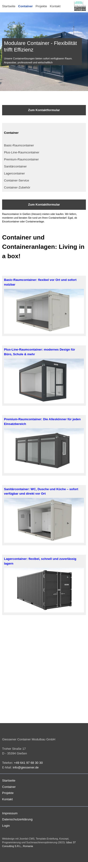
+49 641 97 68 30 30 (28, 762)
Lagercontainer (14, 173)
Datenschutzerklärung (17, 819)
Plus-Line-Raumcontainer (21, 152)
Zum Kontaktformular (44, 110)
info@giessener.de (26, 767)
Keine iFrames (44, 676)
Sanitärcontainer (15, 166)
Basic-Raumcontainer (19, 145)
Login (6, 825)
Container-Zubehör (17, 187)
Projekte (41, 6)
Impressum (10, 813)
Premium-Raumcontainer (21, 159)
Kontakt (55, 6)
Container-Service (16, 180)
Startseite (8, 6)
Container (25, 6)
